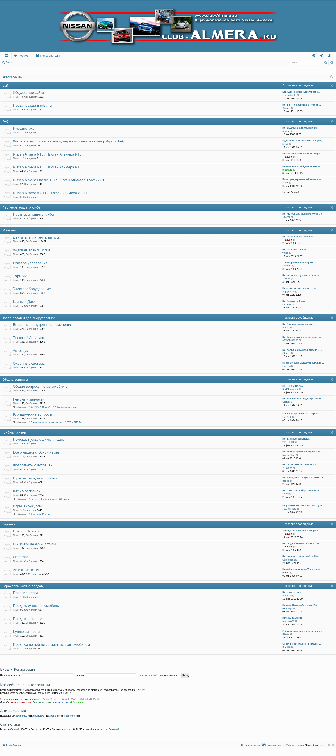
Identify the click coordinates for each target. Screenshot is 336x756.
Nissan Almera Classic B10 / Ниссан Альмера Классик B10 (59, 180)
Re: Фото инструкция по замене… (302, 275)
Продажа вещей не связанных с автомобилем (51, 644)
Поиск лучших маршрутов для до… (303, 362)
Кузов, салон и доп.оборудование (28, 318)
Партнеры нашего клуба (21, 207)
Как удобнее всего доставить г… (301, 92)
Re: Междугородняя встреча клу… (302, 451)
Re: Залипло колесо (294, 249)
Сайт (6, 85)
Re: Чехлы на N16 (292, 385)
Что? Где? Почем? (39, 407)
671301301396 (290, 340)
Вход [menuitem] (322, 56)
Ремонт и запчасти (29, 399)
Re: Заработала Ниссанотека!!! (300, 127)
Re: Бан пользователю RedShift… (302, 104)
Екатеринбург (47, 499)
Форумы (23, 55)
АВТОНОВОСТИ (26, 569)
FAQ (5, 121)
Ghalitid (286, 353)
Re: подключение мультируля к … (302, 350)
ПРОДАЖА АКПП (292, 618)
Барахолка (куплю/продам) (23, 586)
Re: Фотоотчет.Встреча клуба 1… (301, 464)
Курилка (8, 524)
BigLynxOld (288, 291)
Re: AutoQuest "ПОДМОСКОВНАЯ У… (304, 477)
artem (285, 182)
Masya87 (287, 169)
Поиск (8, 62)
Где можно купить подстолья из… (302, 631)
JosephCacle (289, 95)
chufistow (38, 715)
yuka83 (286, 278)
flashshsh (69, 715)
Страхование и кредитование (45, 422)
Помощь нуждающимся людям (39, 439)
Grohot (286, 402)
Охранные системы (29, 363)
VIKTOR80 (288, 442)
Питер (32, 499)
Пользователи (50, 55)
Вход (22, 62)
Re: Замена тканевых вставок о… (302, 337)
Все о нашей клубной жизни (36, 452)
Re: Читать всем (292, 592)
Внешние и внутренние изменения (42, 324)
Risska (286, 634)
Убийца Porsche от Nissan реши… (302, 530)
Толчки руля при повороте (297, 262)
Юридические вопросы (32, 414)
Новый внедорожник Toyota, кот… (302, 569)
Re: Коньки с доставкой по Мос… (301, 556)
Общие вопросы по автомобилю (40, 386)
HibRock (286, 417)
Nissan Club (288, 455)
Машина (9, 230)
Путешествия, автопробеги (35, 478)
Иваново (63, 499)
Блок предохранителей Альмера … (303, 179)
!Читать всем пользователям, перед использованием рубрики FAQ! (69, 141)
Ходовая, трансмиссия (31, 250)
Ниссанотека (23, 128)
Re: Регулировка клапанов (298, 236)
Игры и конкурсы (27, 506)
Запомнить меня (169, 675)
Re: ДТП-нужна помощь (296, 438)
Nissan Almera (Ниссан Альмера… (302, 153)
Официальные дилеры (66, 407)
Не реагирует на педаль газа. (299, 288)
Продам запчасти (27, 618)
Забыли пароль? (148, 675)
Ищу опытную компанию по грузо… (303, 505)
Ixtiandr (286, 217)
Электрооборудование (32, 288)
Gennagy (287, 608)
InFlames (287, 468)
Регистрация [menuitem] (330, 56)
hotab (285, 144)
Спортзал (21, 557)
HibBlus (286, 366)
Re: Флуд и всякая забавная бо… (301, 543)
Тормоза (20, 276)
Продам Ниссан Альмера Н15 (299, 605)
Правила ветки (25, 592)
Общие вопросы (15, 379)
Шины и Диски (25, 301)
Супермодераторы (43, 702)
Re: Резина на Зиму (293, 301)
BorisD (286, 327)
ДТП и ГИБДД (73, 422)
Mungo (286, 131)
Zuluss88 (114, 729)
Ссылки (7, 56)
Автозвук (20, 350)
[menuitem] (313, 55)
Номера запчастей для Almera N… (302, 166)
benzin (54, 715)
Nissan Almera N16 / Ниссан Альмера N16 (47, 167)
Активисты (62, 702)
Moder (286, 572)
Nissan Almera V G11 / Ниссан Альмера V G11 (50, 193)
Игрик (285, 493)
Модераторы (77, 702)
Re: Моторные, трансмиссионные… (303, 213)
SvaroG (286, 108)
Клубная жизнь (14, 432)
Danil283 (287, 265)
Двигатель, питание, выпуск (36, 237)
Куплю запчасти (26, 631)
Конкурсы (34, 514)
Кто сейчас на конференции (25, 684)
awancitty (21, 715)
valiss (285, 252)
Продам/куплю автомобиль (36, 605)
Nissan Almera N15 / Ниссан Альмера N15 (47, 154)
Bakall (285, 480)
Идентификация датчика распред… (303, 140)
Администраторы (21, 702)
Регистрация (38, 62)
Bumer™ (287, 595)
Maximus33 (288, 621)
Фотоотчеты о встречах (32, 465)
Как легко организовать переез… (301, 413)
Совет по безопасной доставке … (302, 644)
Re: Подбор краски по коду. (298, 324)
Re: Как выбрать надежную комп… (302, 398)
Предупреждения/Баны (32, 105)
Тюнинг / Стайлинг (29, 337)
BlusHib (286, 647)
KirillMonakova (290, 389)
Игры (46, 514)
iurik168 (286, 304)
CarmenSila (288, 559)
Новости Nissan (26, 531)
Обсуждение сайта (28, 92)
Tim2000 (287, 157)
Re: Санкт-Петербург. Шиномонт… (302, 490)
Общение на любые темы (34, 544)
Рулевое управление (30, 263)
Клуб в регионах (26, 491)
